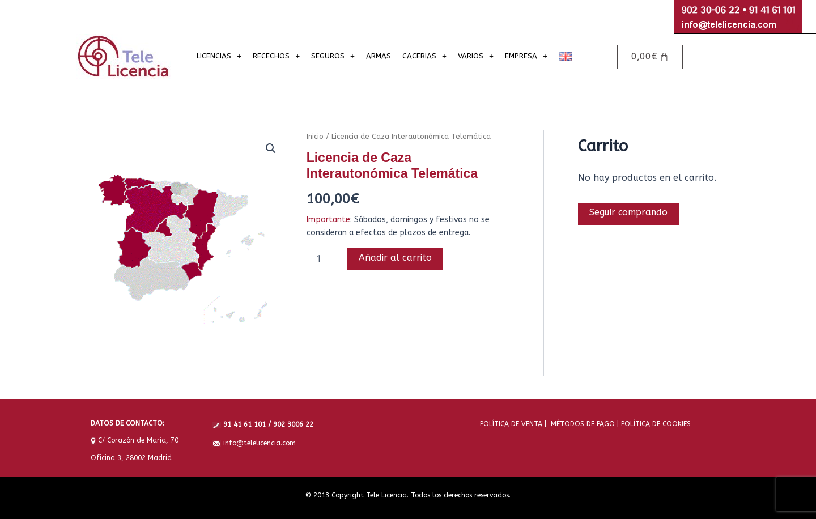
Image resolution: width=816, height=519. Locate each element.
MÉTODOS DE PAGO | (582, 423)
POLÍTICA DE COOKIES (655, 423)
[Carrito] (650, 57)
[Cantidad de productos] (323, 259)
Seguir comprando (629, 212)
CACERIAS (424, 56)
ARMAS (378, 56)
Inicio (315, 136)
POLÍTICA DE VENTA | (513, 423)
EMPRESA (526, 56)
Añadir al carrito (395, 257)
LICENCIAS (219, 56)
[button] (271, 148)
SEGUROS (333, 56)
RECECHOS (276, 56)
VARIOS (476, 56)
